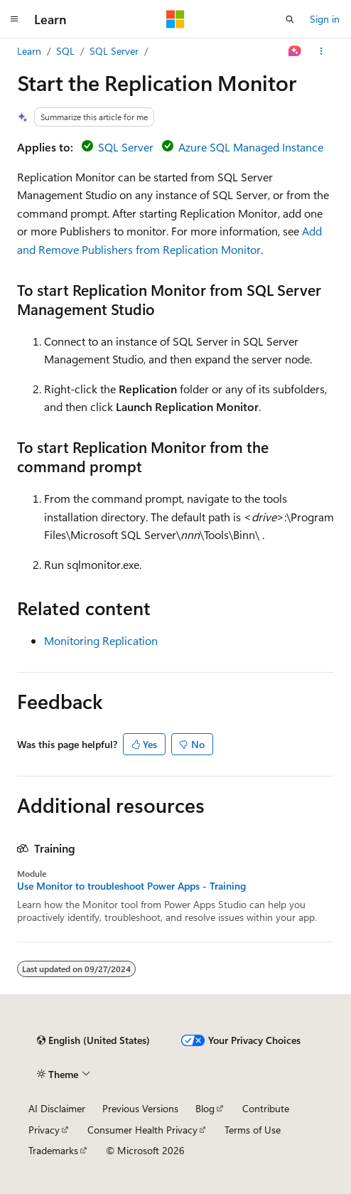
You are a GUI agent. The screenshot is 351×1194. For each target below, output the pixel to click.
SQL (65, 51)
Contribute (265, 1108)
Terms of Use (253, 1129)
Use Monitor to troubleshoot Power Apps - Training (131, 886)
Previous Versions (140, 1108)
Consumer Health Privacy (142, 1129)
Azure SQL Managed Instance (250, 146)
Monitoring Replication (101, 640)
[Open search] (290, 19)
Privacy (44, 1129)
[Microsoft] (175, 19)
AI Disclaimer (56, 1108)
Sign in (325, 19)
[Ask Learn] (295, 51)
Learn (29, 51)
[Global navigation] (14, 19)
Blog (205, 1108)
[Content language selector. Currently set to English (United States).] (93, 1040)
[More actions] (321, 51)
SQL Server (114, 51)
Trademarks (53, 1150)
